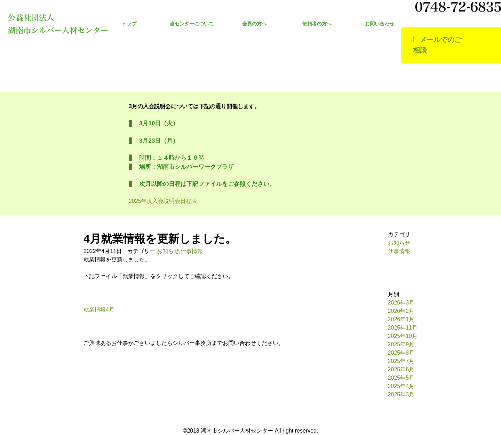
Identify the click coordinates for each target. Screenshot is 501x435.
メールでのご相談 (437, 45)
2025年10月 (403, 336)
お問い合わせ (379, 23)
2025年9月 (401, 344)
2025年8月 (401, 353)
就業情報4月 (99, 310)
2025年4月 (401, 386)
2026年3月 (401, 303)
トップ (129, 23)
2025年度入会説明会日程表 (163, 201)
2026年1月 (401, 319)
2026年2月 (401, 311)
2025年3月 (401, 394)
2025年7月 (401, 361)
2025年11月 (403, 328)
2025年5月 (401, 378)
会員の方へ (254, 23)
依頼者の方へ (317, 23)
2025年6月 (401, 369)
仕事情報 (192, 251)
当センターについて (192, 23)
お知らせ (168, 251)
